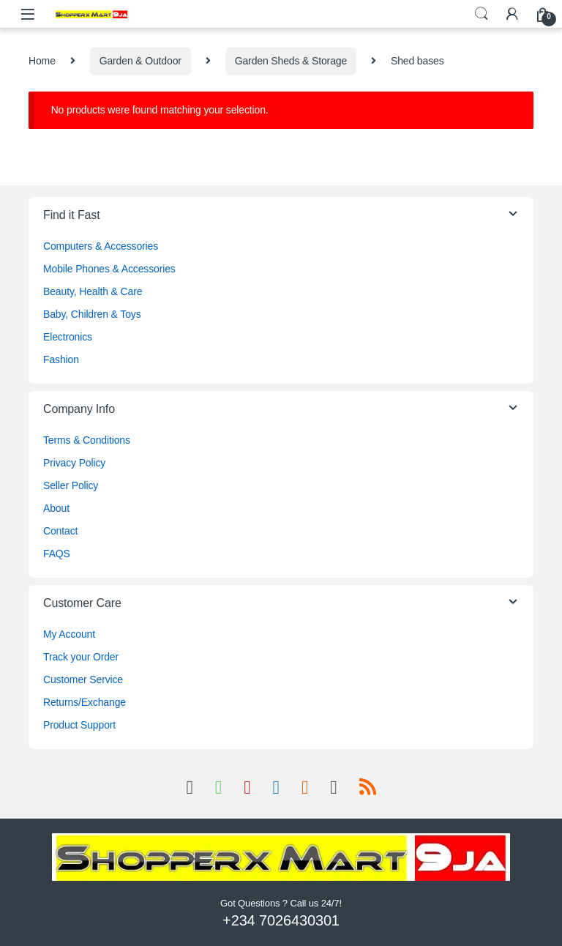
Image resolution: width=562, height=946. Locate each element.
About (56, 508)
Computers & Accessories (100, 246)
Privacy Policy (74, 463)
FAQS (56, 553)
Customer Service (83, 679)
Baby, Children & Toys (92, 314)
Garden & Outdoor (140, 61)
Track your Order (81, 657)
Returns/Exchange (84, 702)
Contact (60, 531)
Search (481, 14)
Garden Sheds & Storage (291, 61)
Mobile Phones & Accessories (109, 269)
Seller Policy (70, 485)
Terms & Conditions (86, 440)
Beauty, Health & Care (92, 291)
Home (42, 61)
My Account (69, 634)
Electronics (67, 337)
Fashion (61, 359)
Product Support (79, 725)
